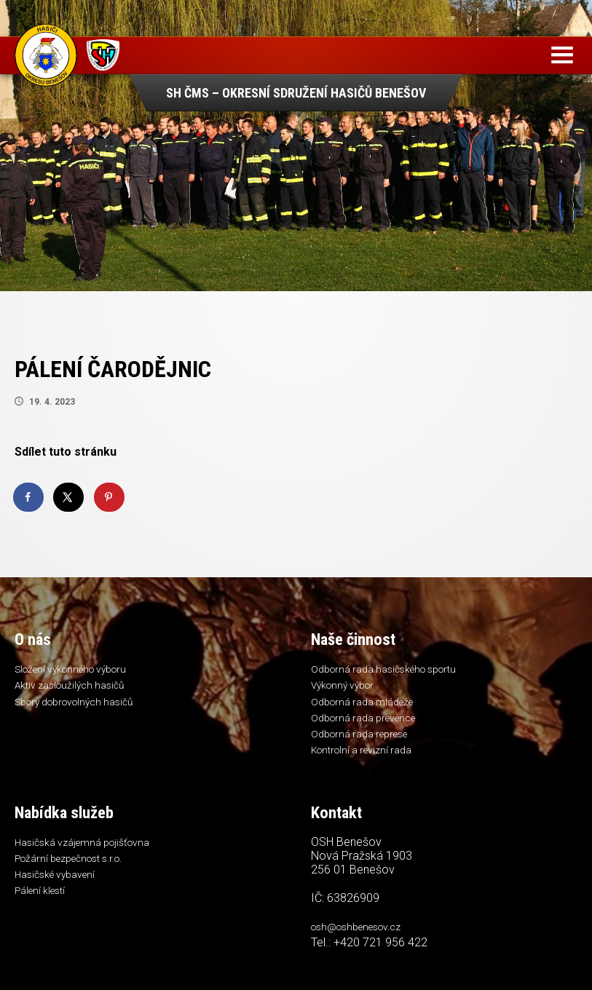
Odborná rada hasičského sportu (391, 670)
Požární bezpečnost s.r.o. (77, 872)
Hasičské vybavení (59, 890)
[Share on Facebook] (29, 497)
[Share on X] (69, 497)
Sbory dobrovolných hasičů (81, 706)
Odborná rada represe (365, 741)
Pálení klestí (43, 907)
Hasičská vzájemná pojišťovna (88, 854)
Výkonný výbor (346, 687)
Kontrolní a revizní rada (366, 759)
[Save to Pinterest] (110, 497)
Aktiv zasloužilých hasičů (74, 687)
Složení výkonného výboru (78, 670)
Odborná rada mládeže (367, 706)
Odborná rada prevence (369, 723)
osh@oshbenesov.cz (363, 939)
